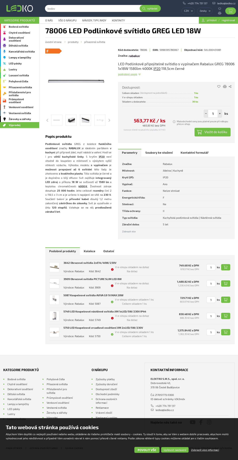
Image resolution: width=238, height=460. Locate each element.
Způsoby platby (105, 379)
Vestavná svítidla (20, 113)
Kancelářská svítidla (22, 51)
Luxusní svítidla (19, 75)
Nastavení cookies (106, 417)
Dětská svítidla (18, 45)
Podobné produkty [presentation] (62, 251)
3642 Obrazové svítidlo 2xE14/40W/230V (89, 262)
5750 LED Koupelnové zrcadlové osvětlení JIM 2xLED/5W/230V (103, 327)
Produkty (73, 41)
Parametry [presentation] (129, 152)
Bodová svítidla (19, 26)
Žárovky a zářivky (20, 119)
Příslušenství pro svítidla (20, 94)
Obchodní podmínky (107, 394)
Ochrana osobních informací (106, 400)
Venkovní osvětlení (21, 107)
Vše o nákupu (67, 20)
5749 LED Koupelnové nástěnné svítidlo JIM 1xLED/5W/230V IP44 (104, 311)
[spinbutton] (213, 114)
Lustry (13, 69)
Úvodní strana (53, 41)
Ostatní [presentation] (108, 251)
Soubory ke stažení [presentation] (159, 152)
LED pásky (15, 63)
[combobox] (188, 11)
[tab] (129, 152)
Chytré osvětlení (19, 32)
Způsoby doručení (106, 384)
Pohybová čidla (18, 81)
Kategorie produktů (19, 20)
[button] (220, 114)
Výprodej (14, 125)
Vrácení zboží (104, 412)
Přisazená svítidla (20, 87)
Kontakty (118, 20)
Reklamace (102, 407)
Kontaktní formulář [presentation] (195, 152)
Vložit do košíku (215, 132)
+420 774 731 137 (197, 3)
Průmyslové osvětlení (16, 101)
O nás (49, 20)
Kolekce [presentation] (89, 251)
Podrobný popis (127, 74)
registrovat (228, 20)
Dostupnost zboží (106, 389)
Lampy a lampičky (20, 57)
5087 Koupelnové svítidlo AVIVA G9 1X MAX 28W (93, 295)
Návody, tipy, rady (94, 20)
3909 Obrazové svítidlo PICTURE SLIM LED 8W (92, 279)
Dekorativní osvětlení (16, 39)
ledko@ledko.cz (226, 3)
